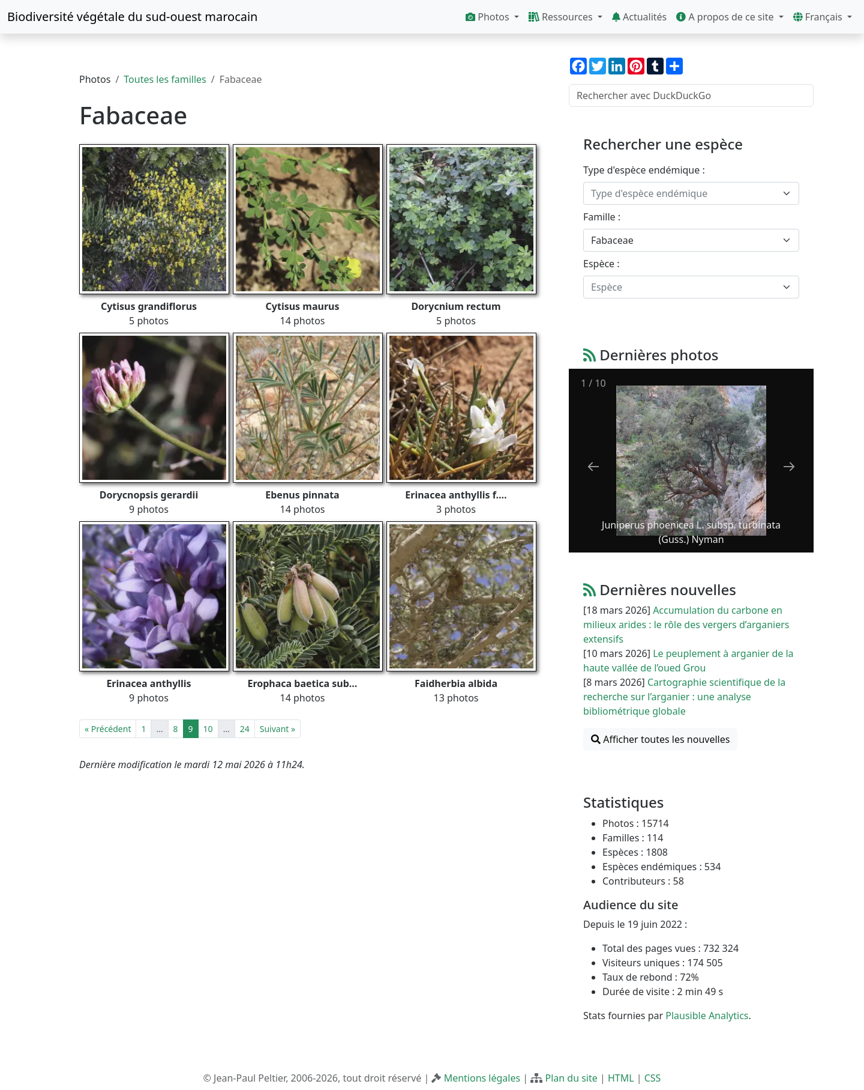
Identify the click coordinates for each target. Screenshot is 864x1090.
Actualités (639, 16)
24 (245, 728)
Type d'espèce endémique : (644, 170)
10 (208, 728)
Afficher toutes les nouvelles (660, 739)
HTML (621, 1078)
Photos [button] (489, 16)
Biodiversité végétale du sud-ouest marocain (132, 16)
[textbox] (684, 193)
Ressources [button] (562, 16)
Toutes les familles (165, 79)
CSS (652, 1078)
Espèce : (601, 263)
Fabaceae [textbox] (612, 240)
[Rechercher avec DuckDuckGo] (691, 95)
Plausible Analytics (706, 1015)
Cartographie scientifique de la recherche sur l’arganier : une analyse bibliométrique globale (684, 697)
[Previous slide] (593, 466)
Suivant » (277, 728)
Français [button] (819, 16)
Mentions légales (482, 1078)
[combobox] (691, 193)
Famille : (601, 216)
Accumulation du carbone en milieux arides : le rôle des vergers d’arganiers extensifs (686, 625)
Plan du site (571, 1078)
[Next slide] (789, 466)
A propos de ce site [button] (726, 16)
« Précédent (108, 728)
